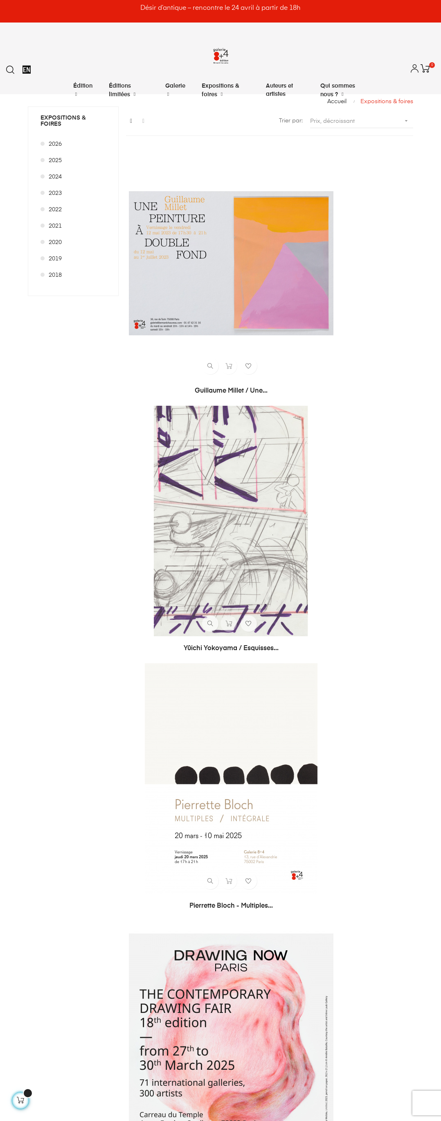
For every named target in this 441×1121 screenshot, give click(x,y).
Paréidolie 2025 (171, 521)
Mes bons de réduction (255, 828)
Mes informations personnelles (266, 813)
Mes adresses (243, 799)
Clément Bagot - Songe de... (367, 392)
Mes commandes (248, 769)
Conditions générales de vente (364, 799)
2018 (55, 275)
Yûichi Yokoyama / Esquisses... (270, 263)
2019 (55, 259)
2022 (55, 209)
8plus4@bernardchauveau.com (93, 923)
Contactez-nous (344, 769)
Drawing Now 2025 (171, 392)
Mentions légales (345, 813)
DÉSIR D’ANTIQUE (171, 651)
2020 (55, 242)
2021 (55, 226)
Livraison (334, 784)
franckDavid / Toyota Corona (367, 651)
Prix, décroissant (361, 121)
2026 (55, 144)
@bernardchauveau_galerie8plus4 (105, 940)
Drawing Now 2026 (269, 651)
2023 (55, 193)
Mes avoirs (239, 784)
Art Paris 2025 (269, 392)
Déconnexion (242, 843)
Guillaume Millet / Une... (171, 263)
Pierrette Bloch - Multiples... (368, 263)
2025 (55, 160)
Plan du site (338, 843)
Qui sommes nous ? (349, 828)
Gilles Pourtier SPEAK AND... (367, 521)
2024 (55, 177)
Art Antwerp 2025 (269, 521)
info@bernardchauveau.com (88, 906)
